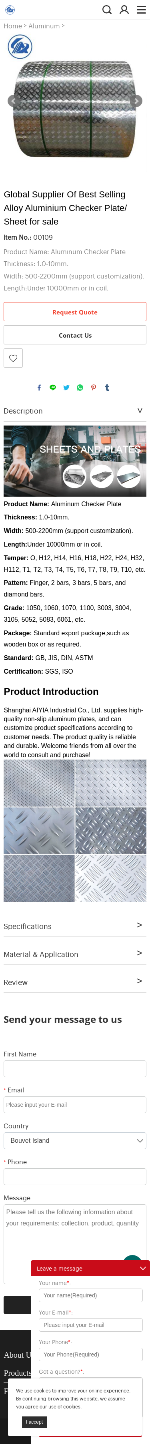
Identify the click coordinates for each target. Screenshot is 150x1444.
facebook (39, 388)
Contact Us (75, 335)
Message (17, 1197)
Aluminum (44, 26)
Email (14, 1089)
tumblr (107, 388)
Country (16, 1125)
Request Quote (75, 312)
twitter (66, 388)
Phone (15, 1161)
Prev (14, 101)
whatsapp (80, 388)
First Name (20, 1053)
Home (13, 26)
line (53, 388)
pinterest (94, 388)
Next (136, 101)
